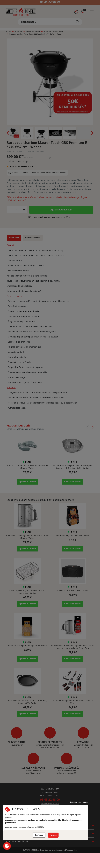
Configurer (39, 835)
